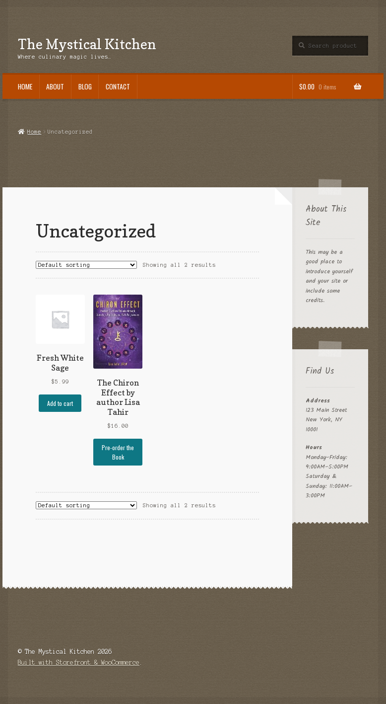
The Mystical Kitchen (87, 44)
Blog (85, 86)
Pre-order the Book (118, 452)
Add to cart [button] (60, 403)
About (55, 86)
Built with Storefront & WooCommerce (78, 662)
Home (25, 86)
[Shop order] (86, 265)
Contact (118, 86)
